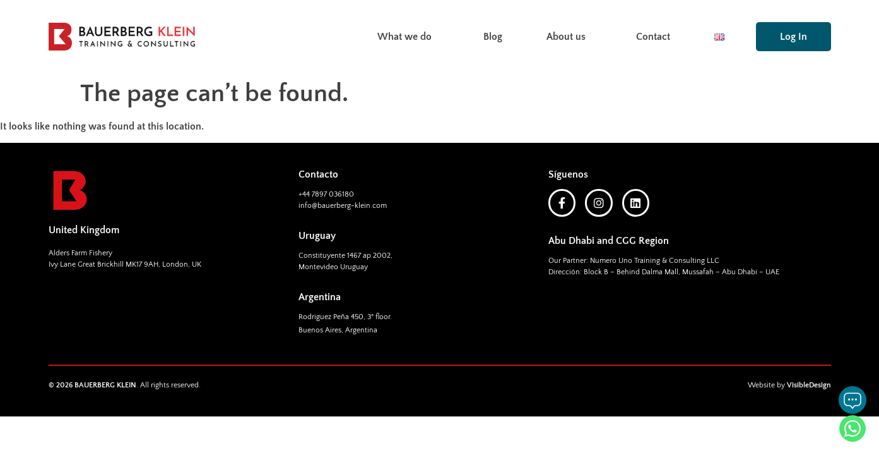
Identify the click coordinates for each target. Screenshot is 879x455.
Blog (492, 36)
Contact (653, 36)
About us (569, 36)
